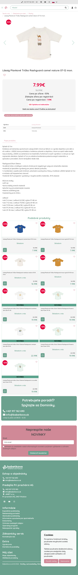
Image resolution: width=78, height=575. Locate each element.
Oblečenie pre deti (19, 13)
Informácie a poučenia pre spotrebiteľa (18, 518)
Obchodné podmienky (11, 516)
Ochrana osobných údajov (12, 523)
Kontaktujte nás (8, 537)
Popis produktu (10, 141)
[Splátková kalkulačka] (39, 104)
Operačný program (10, 526)
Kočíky (22, 564)
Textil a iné (6, 13)
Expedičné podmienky (11, 511)
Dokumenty (7, 521)
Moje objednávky (9, 555)
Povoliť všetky (51, 561)
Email (5, 438)
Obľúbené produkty (10, 558)
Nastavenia (65, 561)
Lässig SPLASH (36, 124)
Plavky (31, 13)
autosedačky (31, 564)
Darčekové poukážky (10, 547)
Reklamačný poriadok (11, 513)
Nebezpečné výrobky (10, 528)
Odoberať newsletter (38, 453)
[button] (2, 7)
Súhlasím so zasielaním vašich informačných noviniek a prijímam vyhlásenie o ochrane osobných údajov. (36, 447)
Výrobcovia (7, 544)
